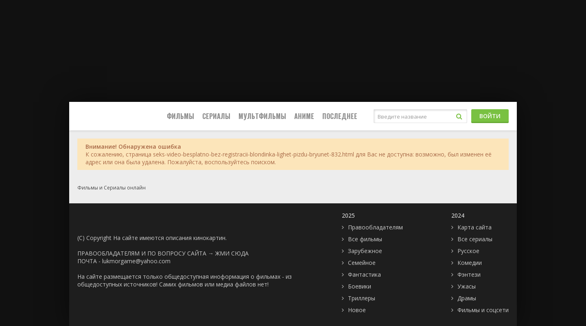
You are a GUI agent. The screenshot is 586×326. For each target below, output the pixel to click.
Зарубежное (365, 251)
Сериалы (216, 116)
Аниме (304, 116)
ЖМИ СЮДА (232, 253)
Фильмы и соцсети (483, 310)
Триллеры (361, 298)
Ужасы (466, 286)
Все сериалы (474, 239)
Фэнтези (469, 274)
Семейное (362, 263)
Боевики (359, 286)
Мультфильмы (262, 116)
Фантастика (364, 274)
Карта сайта (474, 227)
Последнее (339, 116)
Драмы (466, 298)
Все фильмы (365, 239)
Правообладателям (375, 227)
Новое (357, 310)
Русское (468, 251)
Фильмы (180, 116)
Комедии (469, 263)
